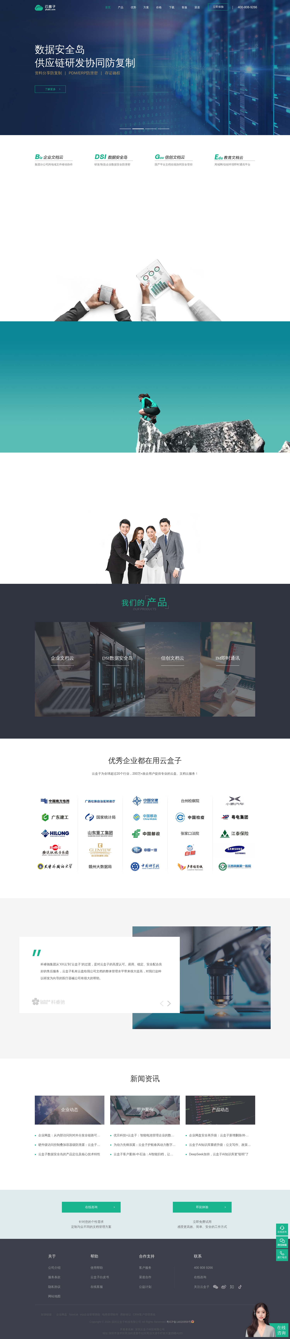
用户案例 (145, 1109)
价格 (159, 7)
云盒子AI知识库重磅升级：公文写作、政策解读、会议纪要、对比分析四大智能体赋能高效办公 (220, 1144)
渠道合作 (145, 1277)
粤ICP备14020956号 (178, 1321)
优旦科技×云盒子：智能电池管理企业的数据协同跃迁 (145, 1135)
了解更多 (50, 89)
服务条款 (54, 1277)
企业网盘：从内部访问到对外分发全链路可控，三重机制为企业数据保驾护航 (69, 1135)
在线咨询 (200, 1277)
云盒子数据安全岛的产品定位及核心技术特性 (69, 1154)
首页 (108, 7)
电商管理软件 (110, 1314)
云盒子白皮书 (99, 1277)
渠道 (197, 7)
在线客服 (96, 1286)
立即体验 (218, 6)
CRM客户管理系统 (144, 1314)
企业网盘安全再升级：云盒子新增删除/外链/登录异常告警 (220, 1135)
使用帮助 (96, 1267)
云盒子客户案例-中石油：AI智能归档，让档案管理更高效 (145, 1154)
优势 (133, 7)
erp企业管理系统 (90, 1314)
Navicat (73, 1314)
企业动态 (69, 1109)
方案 (146, 7)
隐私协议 (54, 1286)
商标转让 (125, 1314)
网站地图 (54, 1296)
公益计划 (145, 1286)
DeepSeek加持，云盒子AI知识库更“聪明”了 (219, 1154)
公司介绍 (54, 1267)
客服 (184, 7)
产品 (120, 7)
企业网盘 (61, 1314)
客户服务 (145, 1267)
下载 (171, 7)
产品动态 (220, 1109)
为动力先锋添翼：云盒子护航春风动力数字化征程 (145, 1144)
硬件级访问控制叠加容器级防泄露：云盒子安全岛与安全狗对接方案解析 (69, 1144)
